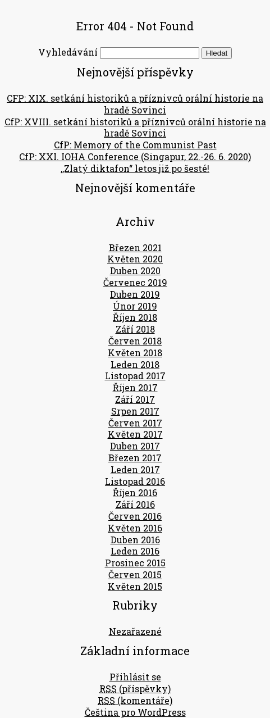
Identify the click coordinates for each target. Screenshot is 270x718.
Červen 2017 (135, 423)
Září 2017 (135, 399)
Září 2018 (135, 329)
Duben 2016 (135, 540)
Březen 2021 (135, 247)
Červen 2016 (135, 516)
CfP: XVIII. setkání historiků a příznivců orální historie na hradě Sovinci (135, 127)
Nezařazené (135, 631)
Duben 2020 (135, 270)
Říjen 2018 (135, 317)
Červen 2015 (135, 574)
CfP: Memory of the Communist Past (135, 145)
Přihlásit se (135, 677)
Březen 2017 (135, 457)
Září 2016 (135, 504)
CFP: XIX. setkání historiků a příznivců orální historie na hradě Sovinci (135, 104)
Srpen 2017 (135, 411)
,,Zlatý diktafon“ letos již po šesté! (135, 168)
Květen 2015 (135, 586)
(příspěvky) (135, 688)
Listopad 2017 (135, 375)
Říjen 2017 (135, 387)
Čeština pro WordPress (135, 712)
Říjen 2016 (135, 492)
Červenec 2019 (135, 282)
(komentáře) (135, 700)
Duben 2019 (135, 294)
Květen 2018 (135, 352)
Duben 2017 (135, 446)
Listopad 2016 (135, 481)
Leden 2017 (135, 469)
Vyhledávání (68, 52)
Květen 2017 (135, 434)
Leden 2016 (135, 551)
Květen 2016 (135, 528)
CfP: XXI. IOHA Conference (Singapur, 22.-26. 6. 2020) (135, 156)
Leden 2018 (135, 364)
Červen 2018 (135, 341)
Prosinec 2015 (135, 563)
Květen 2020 (135, 259)
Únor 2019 (135, 306)
